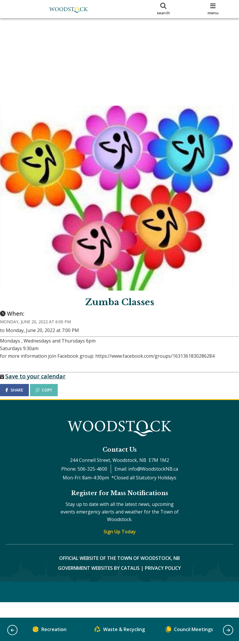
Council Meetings (189, 630)
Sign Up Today (119, 543)
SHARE (20, 396)
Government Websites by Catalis (99, 580)
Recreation (49, 630)
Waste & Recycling (119, 630)
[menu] (213, 9)
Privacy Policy (163, 580)
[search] (163, 9)
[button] (12, 630)
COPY (50, 396)
